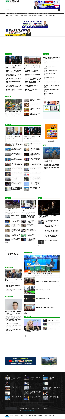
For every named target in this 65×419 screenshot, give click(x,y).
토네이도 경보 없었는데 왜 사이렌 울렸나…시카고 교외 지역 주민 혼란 (31, 221)
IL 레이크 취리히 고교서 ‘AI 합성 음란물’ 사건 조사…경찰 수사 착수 (15, 225)
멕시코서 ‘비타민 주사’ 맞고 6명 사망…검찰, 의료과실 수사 (51, 58)
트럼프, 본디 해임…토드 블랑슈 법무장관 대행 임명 (16, 183)
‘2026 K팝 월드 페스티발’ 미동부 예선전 (16, 173)
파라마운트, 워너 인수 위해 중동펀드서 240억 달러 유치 (16, 159)
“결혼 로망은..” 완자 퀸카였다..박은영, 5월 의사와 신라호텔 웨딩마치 (52, 231)
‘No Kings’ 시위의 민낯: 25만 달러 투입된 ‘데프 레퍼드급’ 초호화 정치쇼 (32, 67)
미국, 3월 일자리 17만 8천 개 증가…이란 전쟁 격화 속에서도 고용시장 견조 (16, 188)
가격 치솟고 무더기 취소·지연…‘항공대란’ (16, 178)
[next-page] (7, 92)
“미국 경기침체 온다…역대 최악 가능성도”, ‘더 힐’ (16, 149)
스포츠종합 (27, 316)
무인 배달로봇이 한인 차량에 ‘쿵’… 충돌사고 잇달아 (16, 168)
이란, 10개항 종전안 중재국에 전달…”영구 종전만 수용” (16, 164)
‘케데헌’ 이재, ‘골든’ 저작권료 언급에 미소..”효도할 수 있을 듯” (52, 226)
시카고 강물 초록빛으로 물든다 (43, 290)
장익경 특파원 (9, 296)
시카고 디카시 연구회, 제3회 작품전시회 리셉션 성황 (47, 281)
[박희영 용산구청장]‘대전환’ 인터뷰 (11, 282)
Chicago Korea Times (42, 217)
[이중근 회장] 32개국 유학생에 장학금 (12, 323)
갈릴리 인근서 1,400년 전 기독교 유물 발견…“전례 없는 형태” (13, 71)
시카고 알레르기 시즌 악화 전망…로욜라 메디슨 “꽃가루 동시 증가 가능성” (30, 239)
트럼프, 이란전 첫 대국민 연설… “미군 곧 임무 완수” (32, 86)
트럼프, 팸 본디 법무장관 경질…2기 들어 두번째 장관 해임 (32, 82)
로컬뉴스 (8, 198)
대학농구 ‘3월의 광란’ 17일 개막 (53, 320)
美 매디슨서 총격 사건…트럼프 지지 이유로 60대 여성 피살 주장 (15, 230)
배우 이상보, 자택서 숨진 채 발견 (51, 240)
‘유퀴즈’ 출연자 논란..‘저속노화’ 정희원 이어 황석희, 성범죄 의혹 (52, 236)
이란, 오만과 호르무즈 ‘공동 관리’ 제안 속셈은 (13, 82)
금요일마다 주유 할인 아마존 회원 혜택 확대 (51, 168)
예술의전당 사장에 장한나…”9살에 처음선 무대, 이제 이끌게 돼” (32, 71)
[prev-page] (6, 92)
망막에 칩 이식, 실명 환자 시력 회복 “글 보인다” (35, 114)
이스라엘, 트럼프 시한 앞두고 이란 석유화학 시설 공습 (16, 154)
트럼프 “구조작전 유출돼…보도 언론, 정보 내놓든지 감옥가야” (13, 66)
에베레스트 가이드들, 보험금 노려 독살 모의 (32, 75)
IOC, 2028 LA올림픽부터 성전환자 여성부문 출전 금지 (32, 331)
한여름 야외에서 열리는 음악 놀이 (13, 111)
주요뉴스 (8, 124)
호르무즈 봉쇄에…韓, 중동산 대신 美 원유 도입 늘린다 (32, 90)
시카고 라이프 (28, 252)
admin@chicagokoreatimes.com (28, 410)
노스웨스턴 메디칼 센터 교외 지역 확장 (44, 307)
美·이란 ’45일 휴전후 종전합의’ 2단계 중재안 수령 (35, 159)
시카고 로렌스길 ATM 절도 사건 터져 (28, 209)
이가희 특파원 (9, 267)
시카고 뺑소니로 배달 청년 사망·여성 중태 (50, 70)
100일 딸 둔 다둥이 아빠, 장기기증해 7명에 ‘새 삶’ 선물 (14, 90)
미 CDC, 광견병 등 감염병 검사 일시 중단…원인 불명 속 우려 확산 (13, 86)
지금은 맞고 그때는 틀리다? (35, 172)
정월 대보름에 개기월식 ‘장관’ (42, 298)
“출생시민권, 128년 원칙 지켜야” (35, 168)
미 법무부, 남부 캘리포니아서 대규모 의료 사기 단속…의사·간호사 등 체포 (35, 183)
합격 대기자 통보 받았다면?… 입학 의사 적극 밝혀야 (35, 164)
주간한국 (8, 96)
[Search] (59, 10)
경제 (45, 145)
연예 (40, 198)
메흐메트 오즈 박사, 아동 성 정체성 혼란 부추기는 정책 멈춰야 (13, 79)
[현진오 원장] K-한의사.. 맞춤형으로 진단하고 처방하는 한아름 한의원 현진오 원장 (13, 313)
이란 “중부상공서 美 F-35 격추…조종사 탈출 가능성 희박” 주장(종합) (33, 79)
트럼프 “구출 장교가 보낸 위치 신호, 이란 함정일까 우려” (13, 75)
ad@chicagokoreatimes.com (50, 410)
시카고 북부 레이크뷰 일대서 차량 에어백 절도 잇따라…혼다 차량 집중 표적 (30, 216)
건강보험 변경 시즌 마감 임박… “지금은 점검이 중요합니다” (38, 273)
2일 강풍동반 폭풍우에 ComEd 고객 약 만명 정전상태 (31, 225)
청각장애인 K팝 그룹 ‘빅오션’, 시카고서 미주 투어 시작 (52, 221)
